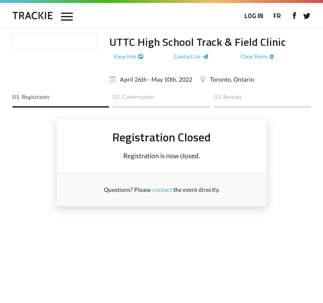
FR (277, 16)
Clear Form (254, 56)
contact (162, 189)
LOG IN (253, 16)
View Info (125, 56)
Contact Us (187, 56)
